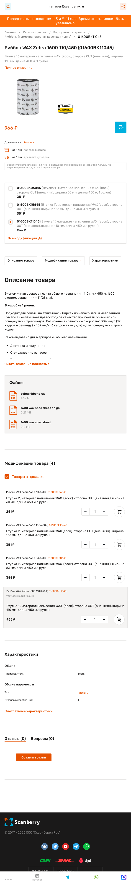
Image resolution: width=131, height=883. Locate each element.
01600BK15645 (58, 525)
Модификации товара (63, 260)
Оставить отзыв (33, 757)
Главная (10, 32)
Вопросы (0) (42, 738)
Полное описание (18, 68)
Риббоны (83, 692)
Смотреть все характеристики (29, 711)
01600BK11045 (58, 591)
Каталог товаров (34, 32)
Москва (29, 142)
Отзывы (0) (15, 738)
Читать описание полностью (27, 364)
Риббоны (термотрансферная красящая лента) (38, 36)
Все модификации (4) (25, 238)
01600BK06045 (57, 492)
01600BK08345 (57, 558)
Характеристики (105, 260)
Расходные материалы (69, 32)
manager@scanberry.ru (66, 6)
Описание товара (21, 260)
